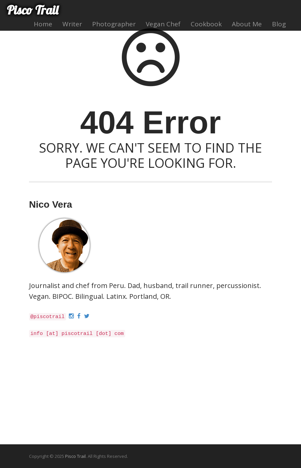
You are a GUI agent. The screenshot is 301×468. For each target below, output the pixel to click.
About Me (247, 24)
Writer (72, 24)
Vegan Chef (163, 24)
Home (43, 24)
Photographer (114, 24)
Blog (279, 24)
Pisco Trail (32, 10)
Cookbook (206, 24)
